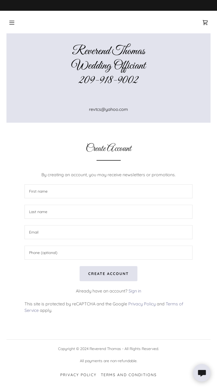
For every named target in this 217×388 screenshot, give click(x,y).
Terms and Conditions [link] (128, 374)
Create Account (108, 273)
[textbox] (108, 191)
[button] (11, 22)
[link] (205, 22)
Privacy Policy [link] (142, 303)
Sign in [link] (135, 291)
